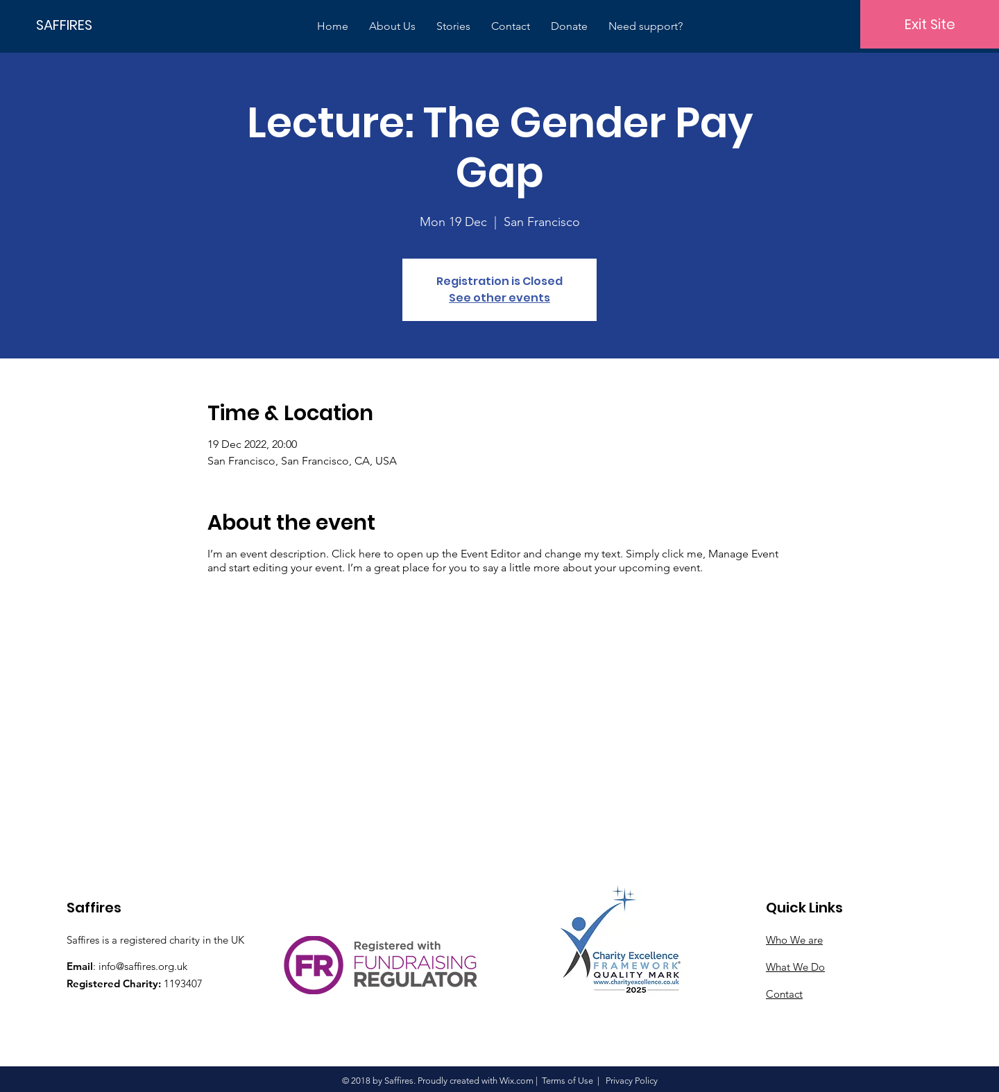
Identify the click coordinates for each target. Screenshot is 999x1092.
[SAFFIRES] (83, 25)
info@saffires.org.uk (143, 966)
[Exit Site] (929, 24)
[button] (392, 26)
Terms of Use (567, 1080)
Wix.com (516, 1080)
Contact (784, 993)
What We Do (795, 966)
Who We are (794, 939)
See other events (499, 298)
